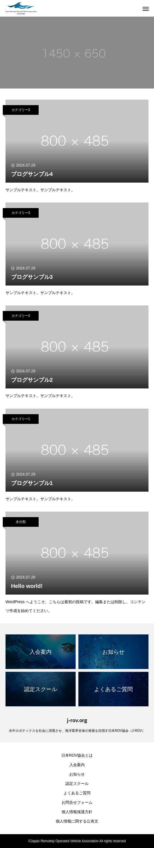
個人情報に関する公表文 (77, 821)
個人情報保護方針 (77, 812)
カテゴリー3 (21, 110)
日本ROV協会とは (77, 755)
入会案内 (77, 765)
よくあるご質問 (77, 793)
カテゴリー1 (21, 419)
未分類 (21, 522)
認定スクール (77, 783)
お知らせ (77, 774)
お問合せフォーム (77, 802)
